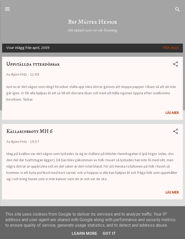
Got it (109, 233)
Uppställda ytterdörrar (33, 64)
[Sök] (177, 11)
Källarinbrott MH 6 (29, 131)
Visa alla (171, 48)
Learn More (84, 233)
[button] (175, 65)
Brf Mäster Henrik (92, 22)
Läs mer (172, 113)
